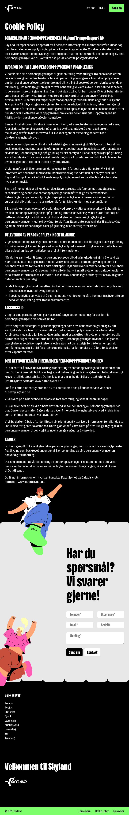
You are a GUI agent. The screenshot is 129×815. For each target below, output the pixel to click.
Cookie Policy (102, 811)
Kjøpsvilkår (118, 811)
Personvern (85, 811)
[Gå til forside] (13, 8)
